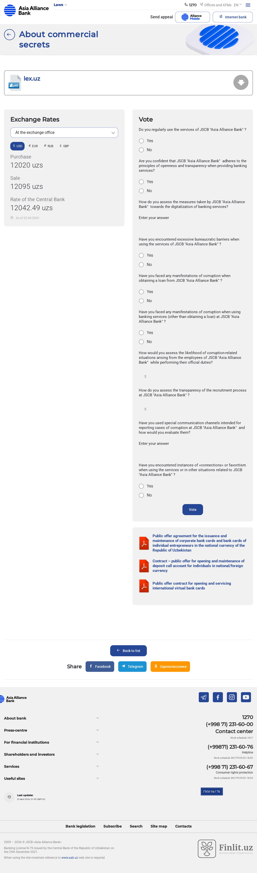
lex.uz (32, 78)
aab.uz (26, 10)
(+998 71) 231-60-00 (229, 724)
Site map (159, 826)
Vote (193, 510)
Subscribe (112, 826)
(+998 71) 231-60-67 (229, 767)
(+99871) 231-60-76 (230, 747)
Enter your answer (154, 217)
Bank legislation (80, 826)
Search (136, 826)
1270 (247, 717)
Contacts (183, 826)
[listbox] (64, 132)
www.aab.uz (69, 857)
